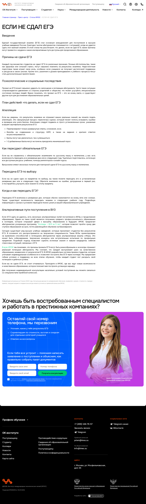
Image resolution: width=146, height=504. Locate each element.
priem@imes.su (81, 440)
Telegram (80, 432)
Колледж (136, 9)
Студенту (6, 442)
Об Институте (9, 9)
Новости (106, 9)
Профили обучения (15, 419)
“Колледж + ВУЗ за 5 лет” (49, 224)
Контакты (121, 9)
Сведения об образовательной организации (72, 4)
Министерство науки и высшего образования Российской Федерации (89, 487)
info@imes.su (80, 448)
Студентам (46, 9)
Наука (61, 9)
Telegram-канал (119, 424)
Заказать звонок (82, 428)
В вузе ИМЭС (8, 247)
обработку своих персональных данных (33, 379)
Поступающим (28, 9)
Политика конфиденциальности (53, 453)
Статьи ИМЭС (35, 17)
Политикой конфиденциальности (35, 380)
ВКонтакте (116, 428)
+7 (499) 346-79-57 (83, 424)
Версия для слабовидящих (136, 4)
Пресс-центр (23, 17)
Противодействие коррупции (52, 438)
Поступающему (98, 4)
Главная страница (9, 17)
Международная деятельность (84, 9)
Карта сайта (8, 458)
